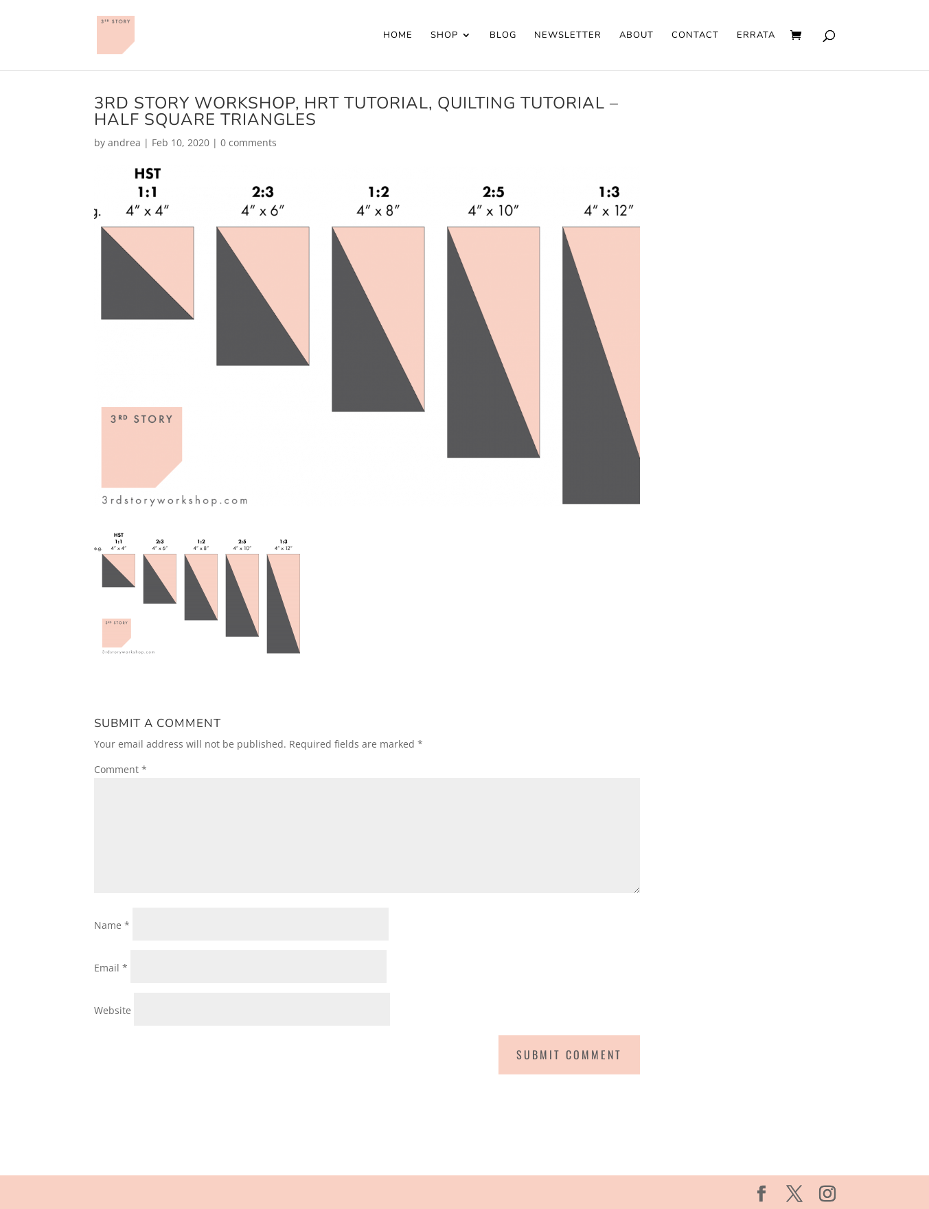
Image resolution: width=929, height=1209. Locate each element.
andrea (124, 142)
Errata (756, 35)
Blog (503, 35)
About (636, 35)
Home (398, 35)
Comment (120, 769)
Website (112, 1010)
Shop (444, 35)
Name (112, 925)
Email (111, 967)
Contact (695, 35)
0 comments (248, 142)
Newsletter (567, 35)
